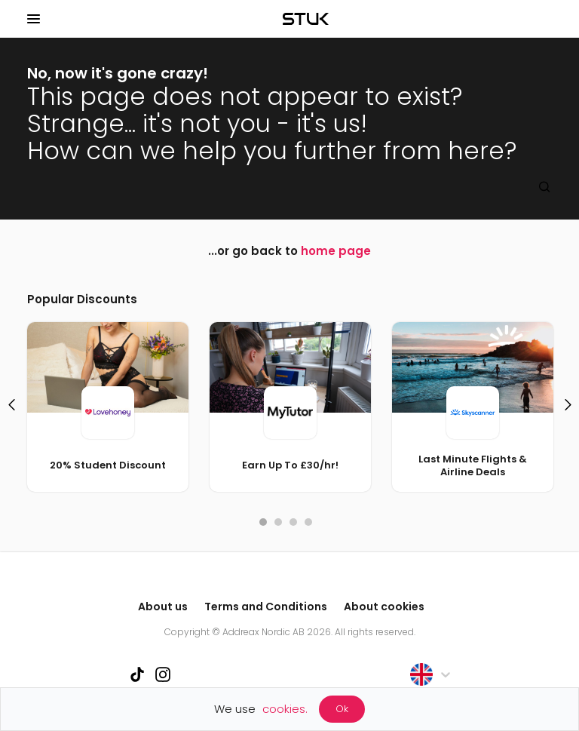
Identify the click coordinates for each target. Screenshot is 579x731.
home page (336, 251)
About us (163, 606)
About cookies (384, 606)
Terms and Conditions (265, 606)
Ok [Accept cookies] (341, 709)
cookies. (285, 709)
